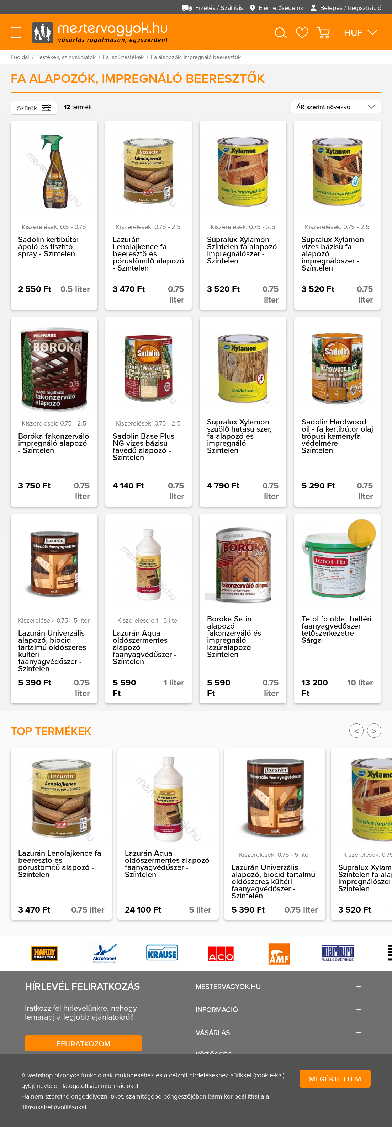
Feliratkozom (83, 1043)
